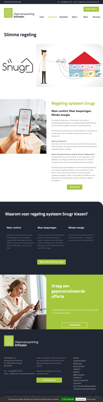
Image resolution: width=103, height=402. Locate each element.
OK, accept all (67, 399)
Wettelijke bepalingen (84, 386)
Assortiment (79, 361)
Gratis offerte (80, 380)
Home (76, 358)
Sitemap (77, 383)
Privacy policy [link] (91, 399)
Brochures (78, 375)
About (76, 372)
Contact (77, 378)
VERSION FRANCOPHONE (12, 2)
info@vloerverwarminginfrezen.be (88, 2)
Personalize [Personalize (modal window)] (81, 399)
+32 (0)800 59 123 (66, 2)
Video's (76, 369)
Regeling (77, 363)
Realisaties (78, 366)
